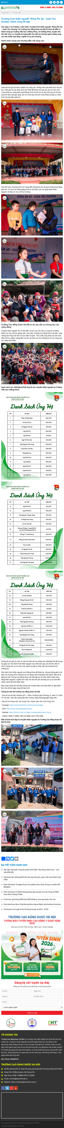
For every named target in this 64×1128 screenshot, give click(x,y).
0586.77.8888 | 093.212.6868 (51, 7)
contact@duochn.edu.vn (18, 1079)
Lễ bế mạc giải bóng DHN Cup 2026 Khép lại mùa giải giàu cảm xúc (30, 899)
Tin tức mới (16, 12)
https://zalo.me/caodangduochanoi (19, 709)
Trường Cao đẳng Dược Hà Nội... (28, 1123)
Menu (6, 2)
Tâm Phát (20, 1126)
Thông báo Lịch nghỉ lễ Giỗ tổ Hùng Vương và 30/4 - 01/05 (26, 909)
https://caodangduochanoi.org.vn (39, 712)
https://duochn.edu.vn (17, 712)
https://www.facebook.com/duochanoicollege (26, 705)
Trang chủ (5, 12)
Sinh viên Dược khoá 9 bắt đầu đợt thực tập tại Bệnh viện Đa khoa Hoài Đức (32, 904)
